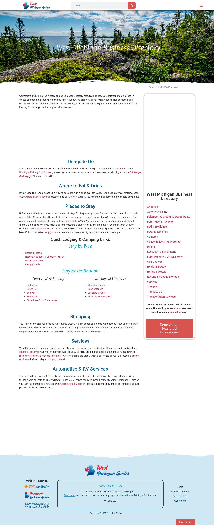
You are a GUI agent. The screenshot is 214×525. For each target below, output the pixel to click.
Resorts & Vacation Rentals (163, 276)
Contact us (69, 495)
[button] (201, 5)
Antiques (152, 206)
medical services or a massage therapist (40, 355)
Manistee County (96, 285)
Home (180, 487)
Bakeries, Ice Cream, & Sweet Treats (168, 216)
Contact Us (180, 500)
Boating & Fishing (28, 172)
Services (152, 281)
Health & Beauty (156, 266)
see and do (120, 168)
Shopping (152, 286)
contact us (175, 312)
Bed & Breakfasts (34, 260)
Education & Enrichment (161, 251)
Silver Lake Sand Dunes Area (42, 300)
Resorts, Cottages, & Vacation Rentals (44, 256)
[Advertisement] (80, 135)
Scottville (31, 289)
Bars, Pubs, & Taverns (38, 196)
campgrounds (51, 232)
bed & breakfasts (39, 228)
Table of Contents (180, 491)
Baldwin (31, 292)
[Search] (132, 5)
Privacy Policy (180, 496)
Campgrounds (32, 264)
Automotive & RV (157, 211)
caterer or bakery (28, 351)
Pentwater (32, 296)
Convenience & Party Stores (163, 241)
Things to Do (154, 291)
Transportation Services (161, 296)
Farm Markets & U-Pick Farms (165, 256)
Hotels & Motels (33, 252)
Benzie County (95, 289)
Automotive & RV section (72, 383)
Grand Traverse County (100, 296)
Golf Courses (45, 172)
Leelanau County (96, 292)
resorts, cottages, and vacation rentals (57, 221)
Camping (152, 236)
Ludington (32, 285)
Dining (72, 196)
